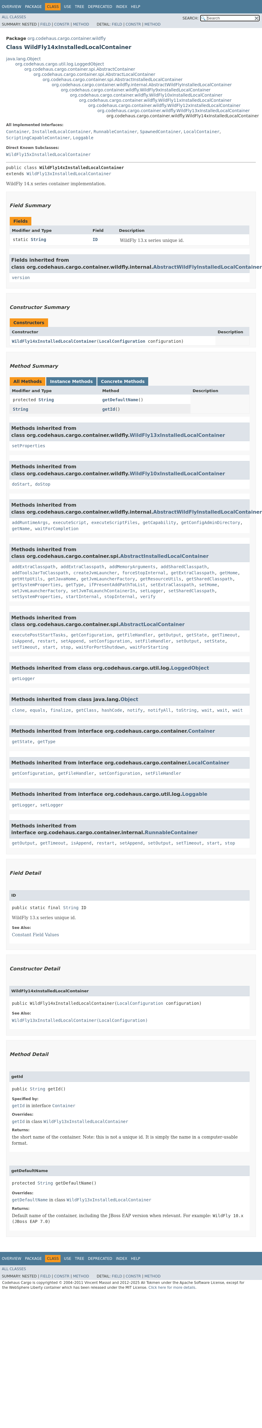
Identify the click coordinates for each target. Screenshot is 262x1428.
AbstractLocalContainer (152, 624)
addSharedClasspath (184, 566)
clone (18, 710)
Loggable (83, 137)
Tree (79, 7)
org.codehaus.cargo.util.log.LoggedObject (59, 64)
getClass (86, 710)
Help (135, 7)
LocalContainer (202, 131)
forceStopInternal (144, 572)
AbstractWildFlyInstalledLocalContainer (207, 267)
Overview (11, 7)
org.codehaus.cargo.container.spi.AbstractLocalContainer (94, 74)
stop (66, 647)
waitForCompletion (57, 528)
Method (81, 24)
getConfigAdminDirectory (210, 522)
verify (147, 596)
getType (75, 584)
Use (67, 7)
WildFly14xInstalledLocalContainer (54, 341)
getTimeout (224, 635)
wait (207, 710)
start (49, 647)
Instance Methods (71, 381)
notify (135, 710)
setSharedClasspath (191, 590)
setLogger (151, 590)
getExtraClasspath (193, 572)
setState (214, 641)
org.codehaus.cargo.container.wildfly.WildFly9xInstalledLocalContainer (136, 89)
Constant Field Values (35, 934)
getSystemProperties (36, 584)
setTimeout (24, 647)
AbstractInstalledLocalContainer (164, 556)
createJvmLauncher (95, 572)
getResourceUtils (160, 578)
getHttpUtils (27, 578)
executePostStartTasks (39, 635)
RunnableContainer (115, 131)
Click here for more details (171, 1287)
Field (45, 24)
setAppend (72, 641)
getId (108, 409)
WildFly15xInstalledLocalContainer (48, 154)
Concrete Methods (123, 381)
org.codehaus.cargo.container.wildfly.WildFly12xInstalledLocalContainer (164, 105)
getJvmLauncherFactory (108, 578)
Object (129, 699)
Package (33, 7)
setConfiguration (109, 641)
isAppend (22, 641)
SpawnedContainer (160, 131)
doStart (21, 484)
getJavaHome (62, 578)
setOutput (187, 641)
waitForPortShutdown (100, 647)
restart (46, 641)
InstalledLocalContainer (61, 131)
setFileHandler (153, 641)
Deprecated (100, 7)
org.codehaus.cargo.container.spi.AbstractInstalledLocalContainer (113, 79)
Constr (61, 24)
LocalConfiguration (122, 341)
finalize (60, 710)
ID (95, 239)
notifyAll (159, 710)
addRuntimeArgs (30, 522)
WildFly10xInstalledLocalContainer (177, 474)
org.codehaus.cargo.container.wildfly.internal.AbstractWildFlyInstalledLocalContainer (142, 84)
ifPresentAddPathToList (117, 584)
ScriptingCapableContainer (38, 137)
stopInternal (119, 596)
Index (122, 7)
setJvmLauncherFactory (39, 590)
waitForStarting (149, 647)
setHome (208, 584)
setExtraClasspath (172, 584)
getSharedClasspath (209, 578)
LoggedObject (190, 668)
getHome (229, 572)
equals (37, 710)
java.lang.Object (23, 58)
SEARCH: (191, 18)
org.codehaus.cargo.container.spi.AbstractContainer (79, 69)
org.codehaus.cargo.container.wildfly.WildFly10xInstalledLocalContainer (146, 95)
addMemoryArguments (132, 566)
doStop (43, 484)
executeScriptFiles (114, 522)
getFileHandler (135, 635)
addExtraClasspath (33, 566)
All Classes (14, 17)
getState (196, 635)
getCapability (159, 522)
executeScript (69, 522)
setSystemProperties (36, 596)
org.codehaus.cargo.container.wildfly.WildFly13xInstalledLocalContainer (173, 110)
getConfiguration (91, 635)
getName (21, 528)
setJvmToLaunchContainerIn (103, 590)
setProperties (28, 445)
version (21, 277)
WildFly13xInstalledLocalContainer (68, 173)
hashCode (112, 710)
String (38, 239)
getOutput (169, 635)
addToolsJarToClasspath (40, 572)
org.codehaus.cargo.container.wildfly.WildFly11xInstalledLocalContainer (155, 100)
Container (17, 131)
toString (186, 710)
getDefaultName (120, 399)
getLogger (23, 678)
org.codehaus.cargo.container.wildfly (66, 38)
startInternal (82, 596)
